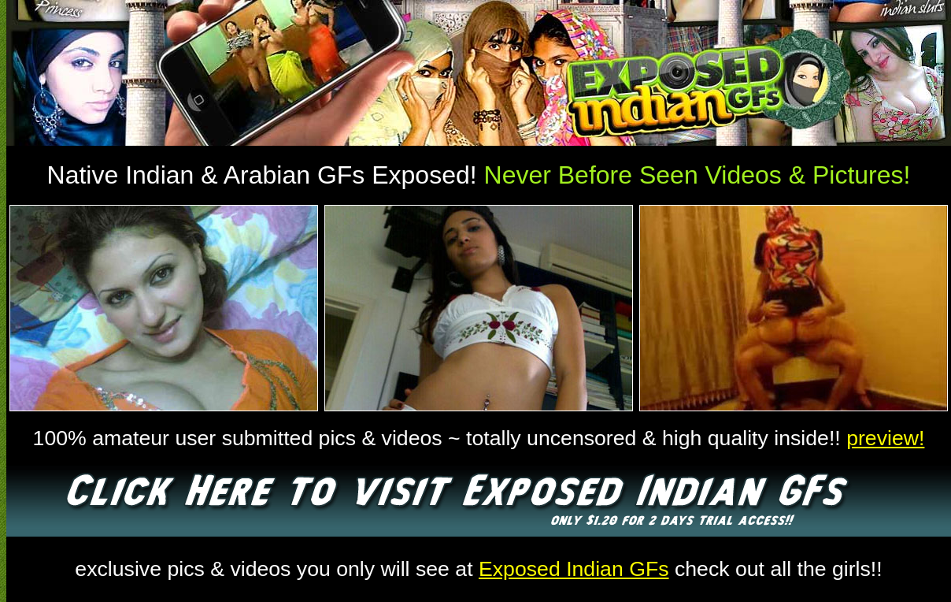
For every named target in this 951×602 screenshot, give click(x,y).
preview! (885, 438)
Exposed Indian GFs (574, 569)
